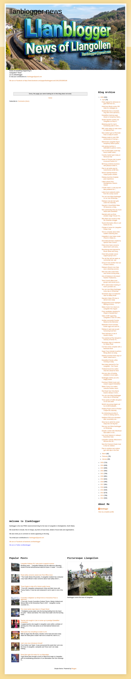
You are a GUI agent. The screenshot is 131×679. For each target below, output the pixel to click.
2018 (102, 482)
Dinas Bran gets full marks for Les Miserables (35, 654)
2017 (102, 484)
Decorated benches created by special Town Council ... (111, 241)
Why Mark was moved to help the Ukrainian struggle (111, 219)
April (103, 100)
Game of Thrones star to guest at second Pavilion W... (111, 160)
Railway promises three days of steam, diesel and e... (111, 356)
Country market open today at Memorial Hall (111, 155)
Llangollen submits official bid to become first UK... (112, 440)
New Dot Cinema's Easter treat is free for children (111, 445)
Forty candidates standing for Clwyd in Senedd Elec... (111, 312)
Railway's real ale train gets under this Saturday (110, 201)
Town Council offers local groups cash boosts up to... (111, 281)
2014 (102, 493)
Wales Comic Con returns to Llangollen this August (110, 307)
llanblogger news (35, 11)
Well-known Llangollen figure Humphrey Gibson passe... (111, 142)
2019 (102, 479)
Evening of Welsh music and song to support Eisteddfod (111, 383)
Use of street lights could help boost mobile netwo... (111, 151)
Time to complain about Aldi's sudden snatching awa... (111, 232)
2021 (102, 473)
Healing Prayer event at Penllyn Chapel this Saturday (111, 409)
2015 (102, 490)
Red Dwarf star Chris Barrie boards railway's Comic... (110, 391)
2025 (102, 462)
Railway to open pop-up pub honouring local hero (110, 330)
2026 (102, 97)
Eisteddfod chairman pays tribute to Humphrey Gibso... (111, 116)
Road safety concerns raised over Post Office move (37, 575)
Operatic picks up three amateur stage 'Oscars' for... (111, 215)
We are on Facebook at (16, 80)
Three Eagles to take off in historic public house (35, 586)
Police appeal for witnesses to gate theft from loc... (111, 102)
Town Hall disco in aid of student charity (109, 334)
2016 (102, 487)
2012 (102, 498)
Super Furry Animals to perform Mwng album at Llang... (111, 352)
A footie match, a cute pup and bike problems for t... (111, 188)
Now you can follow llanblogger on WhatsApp (111, 427)
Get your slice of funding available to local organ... (110, 374)
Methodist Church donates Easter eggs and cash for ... (111, 325)
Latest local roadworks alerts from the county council (111, 193)
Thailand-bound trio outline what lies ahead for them (110, 369)
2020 (102, 476)
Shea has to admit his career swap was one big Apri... (111, 423)
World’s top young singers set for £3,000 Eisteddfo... (111, 405)
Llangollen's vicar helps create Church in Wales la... (111, 237)
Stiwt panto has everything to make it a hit (34, 632)
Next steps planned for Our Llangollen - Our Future (110, 365)
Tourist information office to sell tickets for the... (111, 223)
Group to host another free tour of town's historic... (111, 263)
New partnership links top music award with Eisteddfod (112, 210)
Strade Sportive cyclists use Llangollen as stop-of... (110, 120)
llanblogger (104, 509)
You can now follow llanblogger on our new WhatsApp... (111, 197)
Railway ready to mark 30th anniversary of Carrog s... (110, 138)
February (105, 456)
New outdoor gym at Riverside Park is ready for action (111, 133)
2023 (102, 468)
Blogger (73, 668)
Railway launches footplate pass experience (110, 178)
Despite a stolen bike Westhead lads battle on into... (112, 431)
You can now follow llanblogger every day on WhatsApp (111, 290)
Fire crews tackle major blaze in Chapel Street (35, 609)
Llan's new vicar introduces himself (31, 643)
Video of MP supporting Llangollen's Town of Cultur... (111, 316)
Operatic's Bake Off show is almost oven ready (110, 299)
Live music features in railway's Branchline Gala (111, 436)
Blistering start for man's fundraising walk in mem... (111, 125)
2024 (102, 465)
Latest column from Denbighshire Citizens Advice (109, 183)
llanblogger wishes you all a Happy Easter (110, 378)
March (104, 453)
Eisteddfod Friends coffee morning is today (110, 361)
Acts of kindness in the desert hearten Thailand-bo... (111, 277)
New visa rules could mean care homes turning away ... (111, 272)
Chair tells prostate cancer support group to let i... (110, 254)
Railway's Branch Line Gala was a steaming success (110, 268)
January (104, 459)
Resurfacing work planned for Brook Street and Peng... (111, 250)
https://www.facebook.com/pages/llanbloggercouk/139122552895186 (45, 80)
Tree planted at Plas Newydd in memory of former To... (111, 338)
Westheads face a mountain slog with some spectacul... (111, 111)
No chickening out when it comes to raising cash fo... (111, 414)
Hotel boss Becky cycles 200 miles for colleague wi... (111, 107)
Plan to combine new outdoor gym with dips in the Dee (111, 449)
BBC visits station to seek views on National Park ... (112, 129)
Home (50, 98)
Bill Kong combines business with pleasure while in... (111, 164)
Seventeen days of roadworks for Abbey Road (111, 343)
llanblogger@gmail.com (34, 76)
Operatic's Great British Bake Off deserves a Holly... (111, 206)
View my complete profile (106, 512)
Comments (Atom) (23, 101)
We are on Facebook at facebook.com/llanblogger (24, 541)
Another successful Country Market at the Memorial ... (110, 321)
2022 (102, 471)
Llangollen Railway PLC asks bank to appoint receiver (37, 563)
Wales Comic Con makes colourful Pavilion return (110, 387)
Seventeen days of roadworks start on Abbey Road (111, 294)
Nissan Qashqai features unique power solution (109, 173)
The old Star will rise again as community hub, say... (111, 259)
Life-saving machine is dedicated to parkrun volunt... (112, 147)
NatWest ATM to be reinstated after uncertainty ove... (111, 418)
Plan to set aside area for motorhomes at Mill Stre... (111, 169)
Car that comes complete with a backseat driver (111, 347)
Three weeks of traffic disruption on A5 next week (112, 400)
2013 (102, 495)
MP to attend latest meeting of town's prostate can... (111, 285)
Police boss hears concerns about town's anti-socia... (110, 246)
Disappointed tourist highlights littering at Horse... (111, 303)
